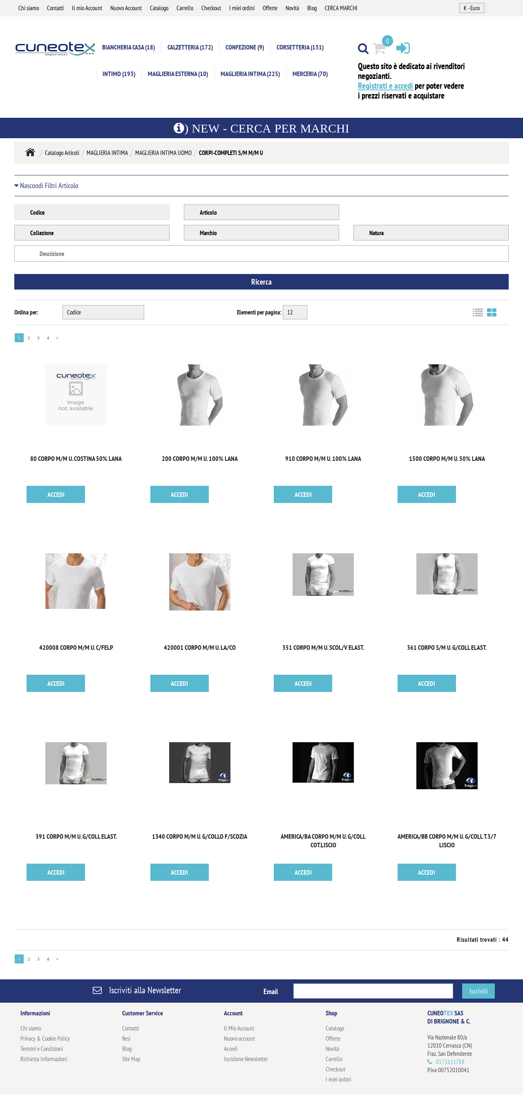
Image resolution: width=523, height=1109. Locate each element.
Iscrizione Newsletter (246, 1059)
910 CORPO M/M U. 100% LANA (323, 458)
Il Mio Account (239, 1028)
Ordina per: (26, 312)
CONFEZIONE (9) (245, 47)
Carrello (185, 8)
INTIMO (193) (119, 74)
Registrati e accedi (385, 85)
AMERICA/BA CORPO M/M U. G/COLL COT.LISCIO (323, 840)
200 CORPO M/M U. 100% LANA (200, 458)
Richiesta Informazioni (43, 1059)
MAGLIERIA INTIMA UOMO (163, 153)
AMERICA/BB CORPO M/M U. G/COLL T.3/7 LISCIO (447, 840)
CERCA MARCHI (341, 8)
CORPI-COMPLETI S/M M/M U (231, 153)
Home (30, 152)
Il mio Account (87, 8)
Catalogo (159, 8)
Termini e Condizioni (41, 1049)
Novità (292, 8)
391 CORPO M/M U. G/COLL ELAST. (76, 836)
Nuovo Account (126, 8)
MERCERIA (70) (310, 74)
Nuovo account (239, 1038)
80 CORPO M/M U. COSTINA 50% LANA (76, 458)
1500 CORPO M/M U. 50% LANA (447, 458)
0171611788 (450, 1062)
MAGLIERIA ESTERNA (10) (178, 74)
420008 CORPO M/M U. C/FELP (76, 647)
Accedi (230, 1049)
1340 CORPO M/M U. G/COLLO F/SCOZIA (199, 836)
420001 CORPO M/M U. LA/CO (200, 647)
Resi (126, 1038)
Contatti (55, 8)
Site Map (131, 1059)
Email (273, 991)
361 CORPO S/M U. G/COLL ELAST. (447, 647)
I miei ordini (242, 8)
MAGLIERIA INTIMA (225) (250, 74)
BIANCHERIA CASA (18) (128, 47)
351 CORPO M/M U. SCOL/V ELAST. (323, 647)
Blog (312, 8)
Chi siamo (28, 8)
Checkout (211, 8)
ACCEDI (56, 494)
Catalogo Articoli (62, 153)
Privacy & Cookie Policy (45, 1038)
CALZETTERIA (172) (190, 47)
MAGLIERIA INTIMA (107, 153)
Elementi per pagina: (259, 312)
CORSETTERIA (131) (300, 47)
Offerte (270, 8)
